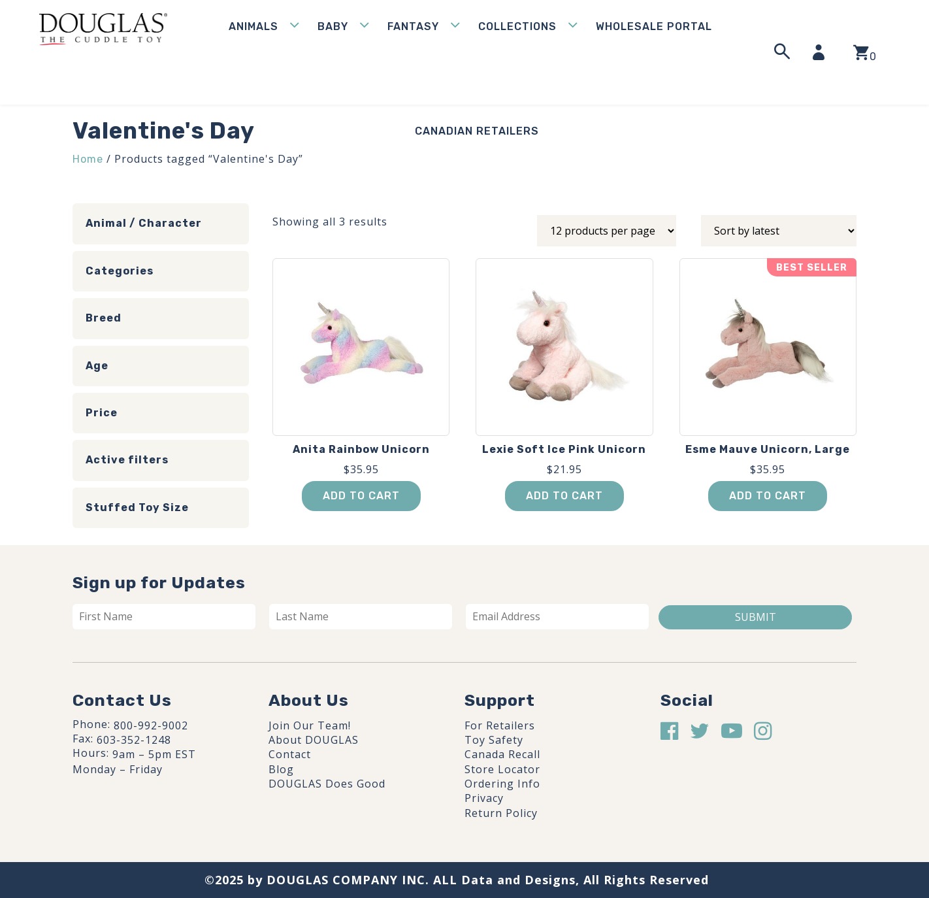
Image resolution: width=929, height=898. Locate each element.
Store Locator (502, 769)
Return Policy (501, 813)
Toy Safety (493, 740)
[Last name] (360, 616)
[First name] (164, 616)
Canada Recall (502, 754)
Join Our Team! (310, 725)
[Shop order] (778, 230)
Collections (517, 26)
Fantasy (413, 26)
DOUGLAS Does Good (327, 783)
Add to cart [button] (361, 496)
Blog (281, 769)
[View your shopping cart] (865, 52)
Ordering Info (502, 783)
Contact (290, 754)
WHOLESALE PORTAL (654, 26)
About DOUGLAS (314, 740)
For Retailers (499, 725)
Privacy (484, 798)
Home (88, 159)
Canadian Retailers (477, 131)
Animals (253, 26)
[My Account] (822, 52)
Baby (333, 26)
